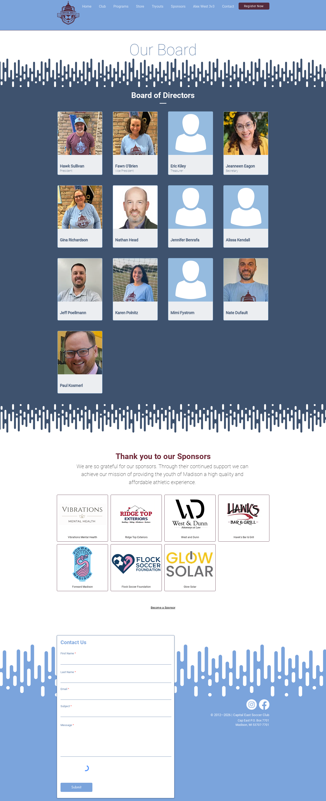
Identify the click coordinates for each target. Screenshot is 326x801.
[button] (102, 6)
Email (64, 689)
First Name (67, 653)
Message (66, 725)
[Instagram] (251, 704)
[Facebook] (264, 704)
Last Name (67, 672)
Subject (65, 706)
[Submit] (76, 787)
